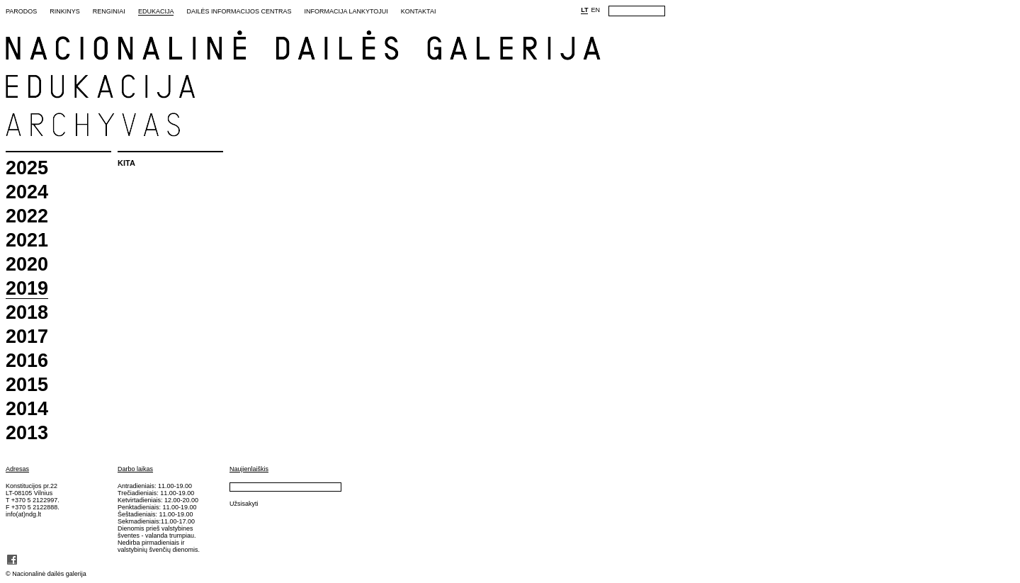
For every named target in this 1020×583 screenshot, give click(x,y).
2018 (27, 312)
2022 (27, 216)
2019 (27, 289)
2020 (27, 264)
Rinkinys (65, 11)
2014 (27, 409)
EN (595, 9)
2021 (27, 240)
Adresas (17, 468)
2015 (27, 385)
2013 (27, 433)
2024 (27, 192)
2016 (27, 360)
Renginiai (109, 11)
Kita (126, 163)
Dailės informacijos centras (238, 11)
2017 (27, 336)
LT (584, 9)
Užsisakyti (244, 503)
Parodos (21, 11)
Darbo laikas (135, 468)
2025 (27, 168)
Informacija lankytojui (345, 11)
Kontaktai (418, 11)
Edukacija (156, 11)
